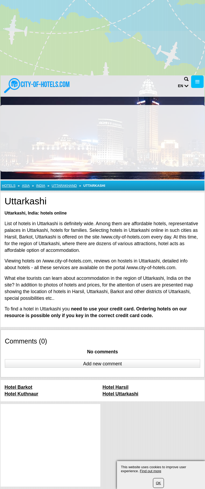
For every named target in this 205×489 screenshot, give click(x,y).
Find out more (150, 471)
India (40, 186)
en (180, 86)
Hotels (8, 186)
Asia (26, 186)
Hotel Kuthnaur (21, 394)
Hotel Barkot (18, 387)
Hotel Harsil (115, 387)
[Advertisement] (102, 37)
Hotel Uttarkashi (120, 394)
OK (158, 483)
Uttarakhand (64, 186)
